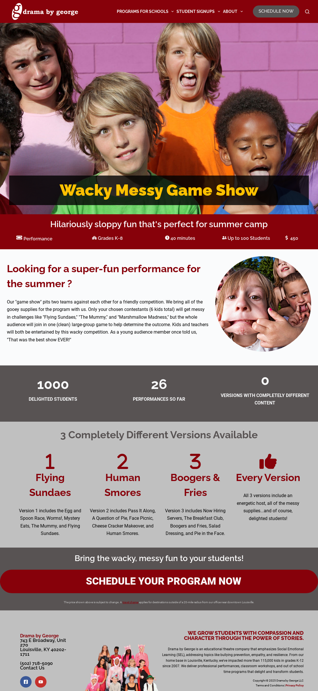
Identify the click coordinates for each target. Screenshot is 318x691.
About (233, 11)
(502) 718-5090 (36, 663)
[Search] (307, 11)
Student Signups (199, 11)
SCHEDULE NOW (276, 11)
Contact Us (32, 668)
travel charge (130, 602)
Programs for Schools (146, 11)
